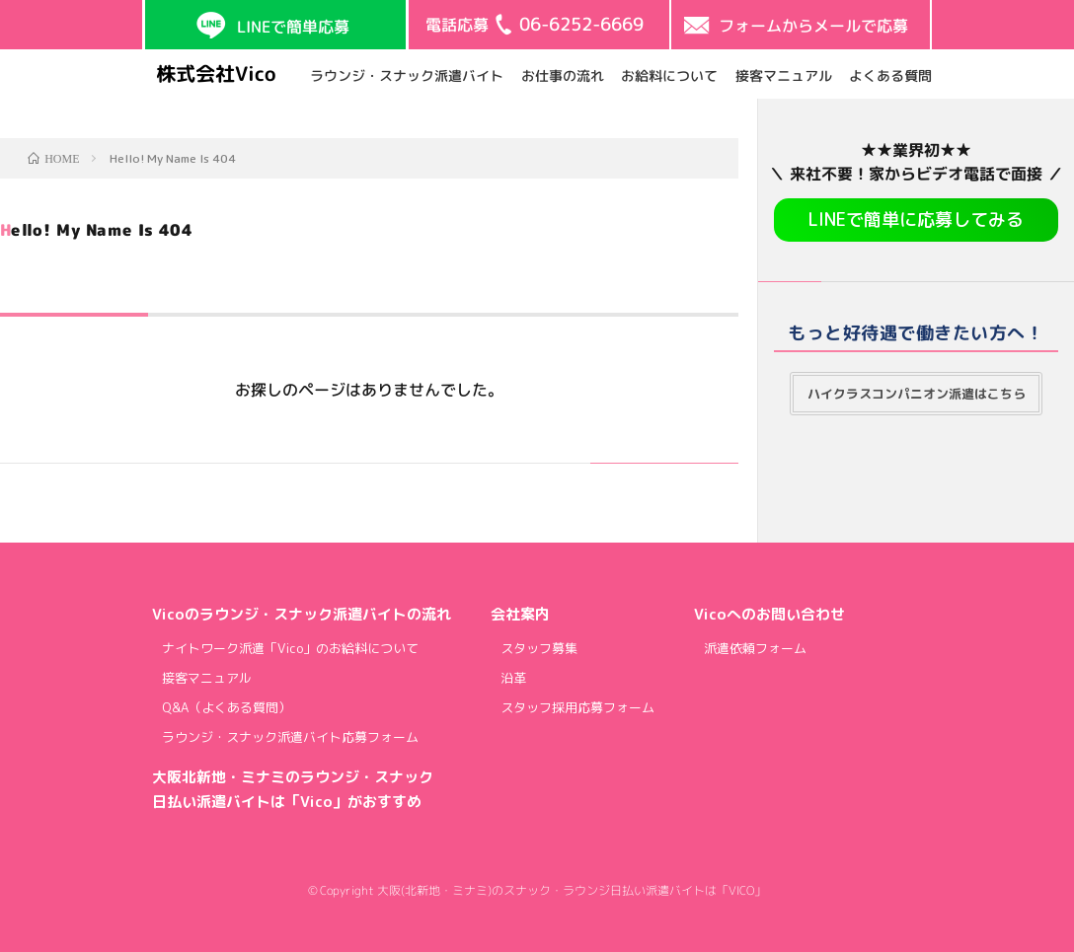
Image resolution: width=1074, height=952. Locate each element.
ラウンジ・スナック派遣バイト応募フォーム (290, 737)
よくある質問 (890, 75)
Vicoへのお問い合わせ (769, 614)
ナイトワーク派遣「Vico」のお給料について (290, 648)
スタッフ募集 (538, 648)
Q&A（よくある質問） (226, 707)
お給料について (669, 75)
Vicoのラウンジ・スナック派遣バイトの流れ (301, 614)
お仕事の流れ (561, 75)
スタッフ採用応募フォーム (577, 707)
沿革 (513, 678)
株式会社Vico (216, 73)
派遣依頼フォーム (755, 648)
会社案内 (520, 614)
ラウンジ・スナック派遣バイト (406, 75)
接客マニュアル (782, 75)
